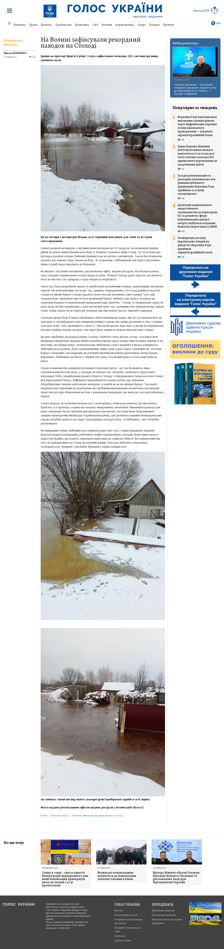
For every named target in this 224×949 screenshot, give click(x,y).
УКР (218, 23)
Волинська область (13, 42)
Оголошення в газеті (126, 915)
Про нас (118, 910)
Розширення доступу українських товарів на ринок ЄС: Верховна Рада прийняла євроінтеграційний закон (195, 245)
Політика (19, 25)
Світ (95, 25)
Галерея (154, 25)
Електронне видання (164, 915)
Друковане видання (163, 910)
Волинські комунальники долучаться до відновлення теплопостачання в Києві (116, 876)
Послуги (168, 25)
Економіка (82, 25)
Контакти (119, 936)
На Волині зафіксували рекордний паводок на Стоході (91, 42)
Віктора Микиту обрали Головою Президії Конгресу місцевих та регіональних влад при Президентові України (176, 877)
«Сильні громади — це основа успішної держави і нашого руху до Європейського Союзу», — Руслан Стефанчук (195, 89)
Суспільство (63, 25)
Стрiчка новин (122, 940)
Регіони (107, 25)
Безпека (46, 25)
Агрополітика (124, 25)
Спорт (141, 25)
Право (33, 25)
